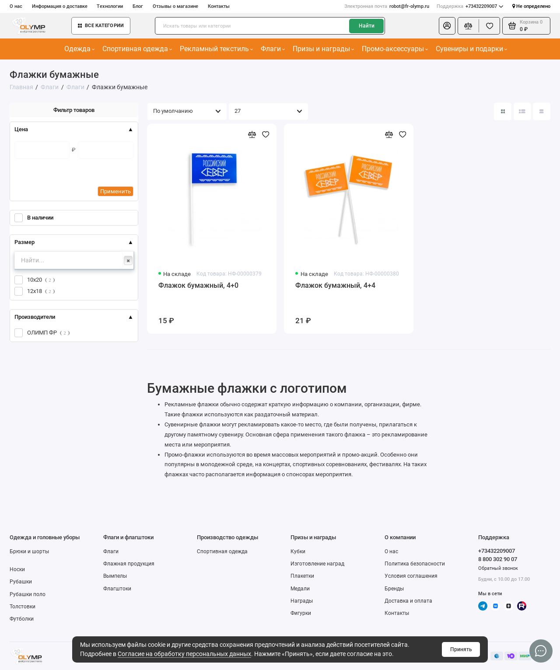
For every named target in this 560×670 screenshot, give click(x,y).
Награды (301, 601)
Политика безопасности (415, 564)
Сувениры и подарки (472, 49)
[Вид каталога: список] (522, 111)
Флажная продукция (128, 564)
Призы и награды (323, 49)
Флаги (273, 49)
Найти (366, 26)
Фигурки (300, 613)
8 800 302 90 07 (497, 559)
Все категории (101, 25)
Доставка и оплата (408, 601)
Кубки (297, 551)
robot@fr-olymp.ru (386, 6)
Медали (300, 589)
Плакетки (302, 576)
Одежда (79, 49)
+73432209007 (470, 6)
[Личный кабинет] (447, 26)
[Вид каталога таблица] (541, 111)
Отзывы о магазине (175, 6)
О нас (16, 6)
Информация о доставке (60, 6)
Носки (17, 569)
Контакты (219, 6)
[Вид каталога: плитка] (502, 111)
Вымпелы (115, 576)
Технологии (110, 6)
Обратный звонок (498, 568)
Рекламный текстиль (216, 49)
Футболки (22, 619)
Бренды (394, 589)
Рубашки (21, 582)
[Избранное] (489, 26)
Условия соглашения (411, 576)
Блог (138, 6)
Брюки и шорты (29, 551)
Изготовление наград (317, 564)
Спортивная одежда (137, 49)
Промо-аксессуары (395, 49)
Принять (461, 649)
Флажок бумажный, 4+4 (335, 285)
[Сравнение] (468, 26)
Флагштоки (117, 589)
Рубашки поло (28, 594)
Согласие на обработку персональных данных (184, 653)
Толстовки (22, 607)
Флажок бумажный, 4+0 (198, 285)
